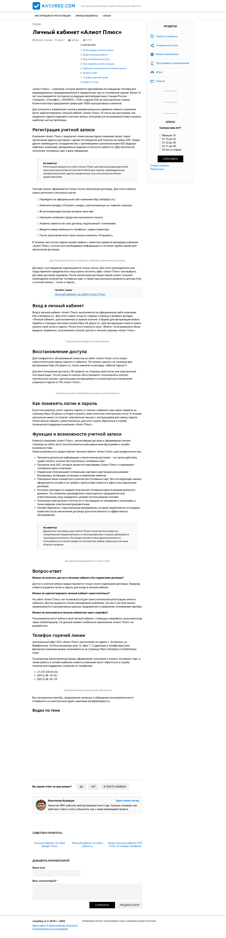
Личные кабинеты (86, 15)
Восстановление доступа (96, 59)
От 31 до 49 (169, 146)
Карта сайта (39, 925)
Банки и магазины (167, 54)
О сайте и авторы (56, 925)
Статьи (106, 15)
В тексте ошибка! (115, 786)
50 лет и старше (171, 149)
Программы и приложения (172, 63)
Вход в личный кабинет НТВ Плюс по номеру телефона (125, 845)
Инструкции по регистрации (53, 15)
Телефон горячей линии (95, 77)
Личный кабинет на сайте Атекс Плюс (80, 294)
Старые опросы (159, 165)
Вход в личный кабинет (95, 54)
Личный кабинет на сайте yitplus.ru (87, 845)
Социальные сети (167, 45)
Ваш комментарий (45, 880)
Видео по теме (90, 82)
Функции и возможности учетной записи (104, 68)
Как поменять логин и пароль (98, 64)
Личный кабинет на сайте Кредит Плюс (49, 845)
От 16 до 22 (169, 138)
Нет (93, 786)
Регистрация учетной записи (98, 50)
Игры (159, 72)
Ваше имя (38, 867)
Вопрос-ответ (90, 73)
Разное (160, 81)
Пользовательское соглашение (50, 928)
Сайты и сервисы (167, 36)
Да (81, 786)
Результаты (157, 169)
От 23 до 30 (169, 142)
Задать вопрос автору (127, 800)
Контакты (72, 925)
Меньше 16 (169, 135)
